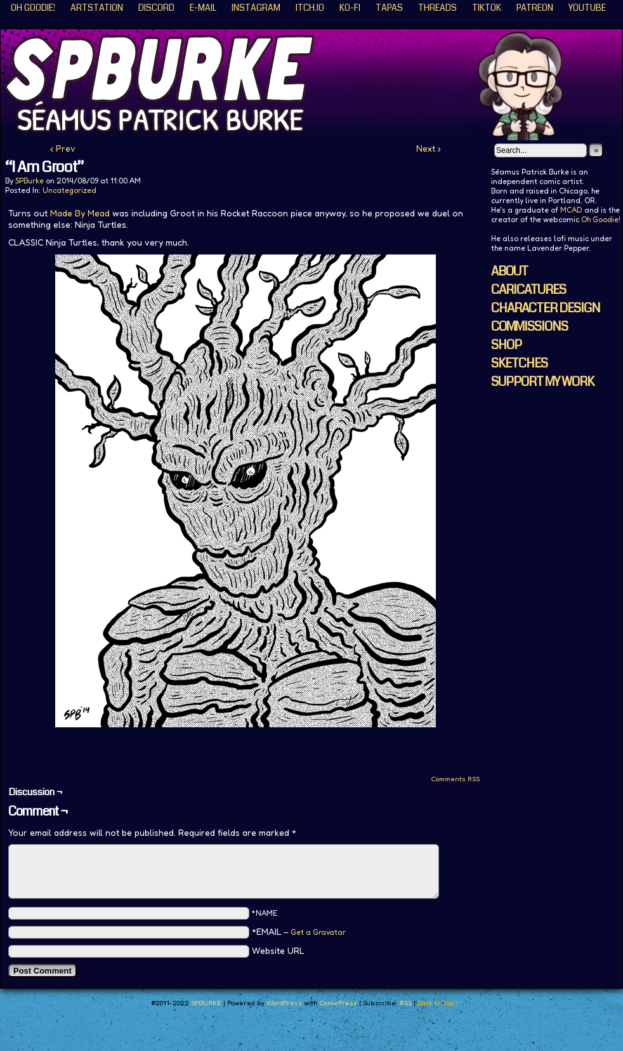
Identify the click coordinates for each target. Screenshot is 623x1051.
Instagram (256, 7)
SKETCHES (519, 363)
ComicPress (338, 1002)
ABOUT (509, 271)
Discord (156, 7)
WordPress (284, 1002)
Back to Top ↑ (438, 1002)
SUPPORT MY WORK (542, 382)
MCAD (571, 210)
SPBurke (29, 180)
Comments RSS (455, 778)
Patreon (534, 7)
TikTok (486, 7)
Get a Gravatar (318, 932)
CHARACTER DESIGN (545, 308)
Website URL (278, 950)
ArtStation (96, 7)
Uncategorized (69, 190)
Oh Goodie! (33, 7)
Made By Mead (80, 213)
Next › (428, 148)
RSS (406, 1002)
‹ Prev (62, 148)
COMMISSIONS (529, 326)
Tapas (389, 7)
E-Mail (203, 7)
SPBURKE (206, 1002)
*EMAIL (299, 931)
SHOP (506, 345)
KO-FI (349, 7)
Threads (437, 7)
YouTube (587, 7)
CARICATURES (528, 290)
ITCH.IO (310, 7)
